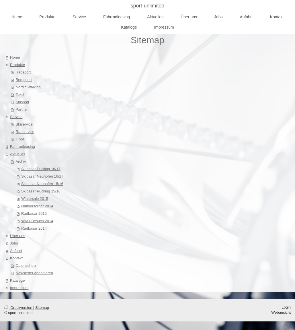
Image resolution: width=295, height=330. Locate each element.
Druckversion (18, 307)
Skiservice (24, 124)
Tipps (20, 139)
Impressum (19, 288)
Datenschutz (26, 265)
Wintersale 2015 (34, 198)
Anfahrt (16, 251)
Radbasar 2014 (34, 228)
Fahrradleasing (22, 146)
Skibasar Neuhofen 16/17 (42, 176)
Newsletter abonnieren (34, 273)
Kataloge (17, 280)
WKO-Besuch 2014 (37, 221)
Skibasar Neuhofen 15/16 (42, 184)
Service (16, 117)
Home (15, 57)
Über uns (17, 236)
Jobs (14, 243)
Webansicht (281, 312)
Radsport (23, 72)
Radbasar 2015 (34, 213)
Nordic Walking (28, 87)
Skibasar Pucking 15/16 (40, 191)
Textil (20, 94)
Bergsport (24, 79)
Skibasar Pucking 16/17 (40, 169)
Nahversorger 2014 (37, 206)
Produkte (17, 65)
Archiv (21, 161)
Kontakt (16, 258)
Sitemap (42, 307)
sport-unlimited (147, 6)
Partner (22, 109)
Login (286, 307)
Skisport (22, 102)
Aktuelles (17, 154)
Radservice (25, 132)
